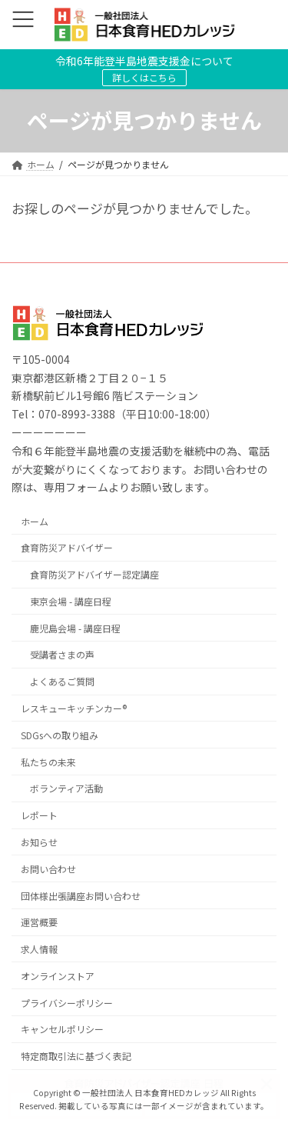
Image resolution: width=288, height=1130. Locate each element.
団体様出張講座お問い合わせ (81, 895)
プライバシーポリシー (67, 1002)
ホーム (34, 521)
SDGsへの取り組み (59, 735)
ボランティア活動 (66, 788)
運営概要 (39, 922)
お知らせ (39, 841)
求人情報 (39, 949)
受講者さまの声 (62, 655)
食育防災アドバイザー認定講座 (94, 575)
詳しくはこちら (144, 77)
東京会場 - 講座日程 (70, 601)
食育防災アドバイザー (67, 548)
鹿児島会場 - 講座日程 (75, 628)
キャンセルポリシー (62, 1029)
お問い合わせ (48, 868)
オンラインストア (57, 975)
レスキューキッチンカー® (74, 708)
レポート (39, 815)
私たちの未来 (48, 761)
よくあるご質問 (62, 681)
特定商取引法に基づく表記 (76, 1056)
